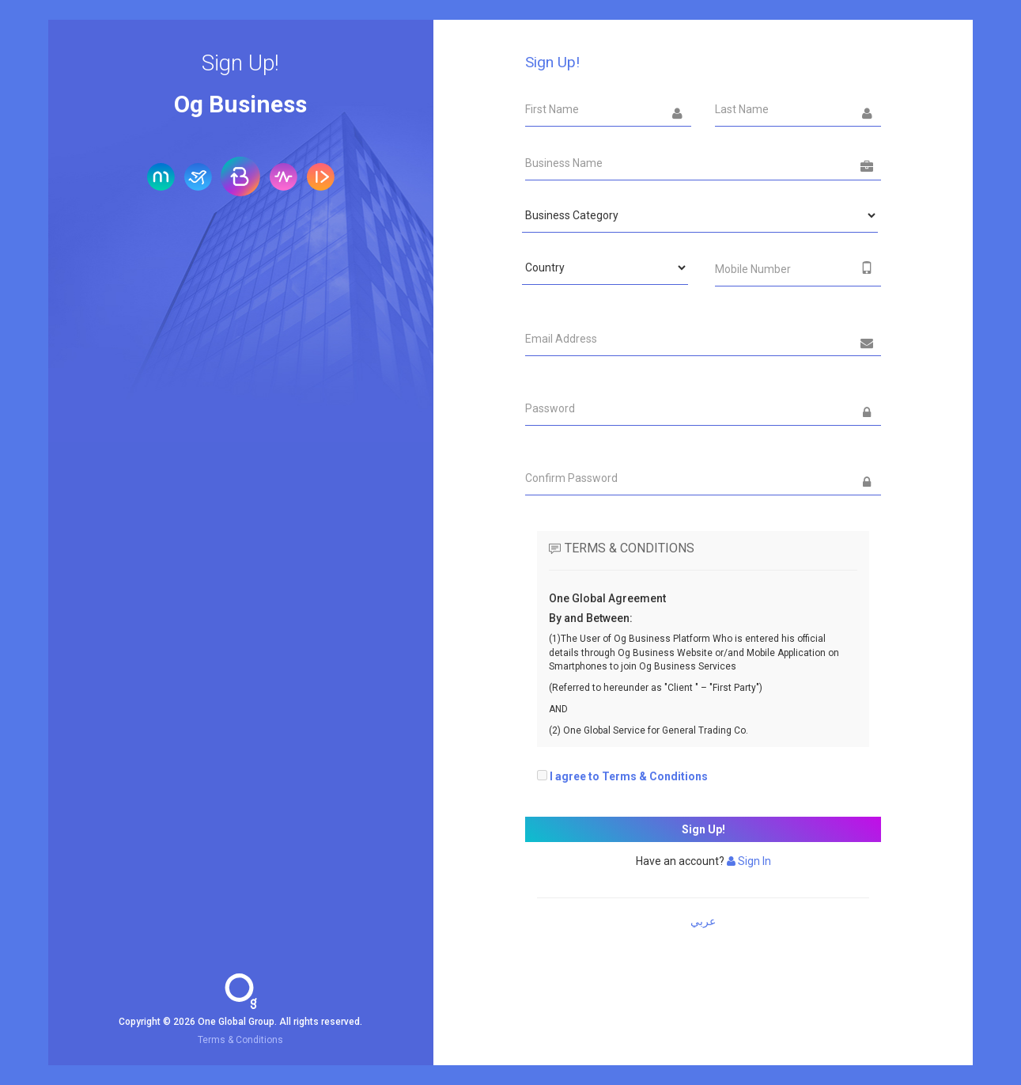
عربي (703, 921)
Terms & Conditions (240, 1039)
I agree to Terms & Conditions (629, 776)
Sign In (749, 861)
